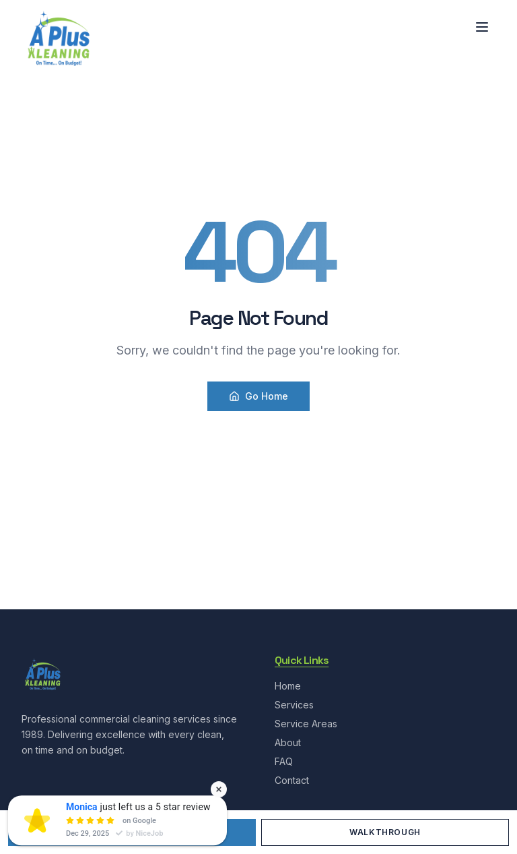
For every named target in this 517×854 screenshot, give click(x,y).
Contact (292, 780)
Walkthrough (385, 832)
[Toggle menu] (482, 26)
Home (288, 686)
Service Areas (306, 723)
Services (294, 704)
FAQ (284, 761)
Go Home (258, 396)
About (288, 742)
